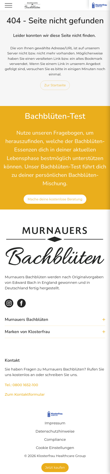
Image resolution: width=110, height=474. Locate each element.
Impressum (55, 423)
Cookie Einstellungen (55, 448)
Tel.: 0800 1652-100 (21, 385)
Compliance (55, 439)
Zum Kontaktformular (25, 394)
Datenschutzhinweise (55, 431)
